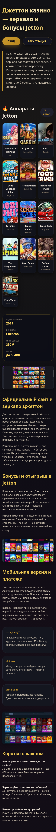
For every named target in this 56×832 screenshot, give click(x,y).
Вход (11, 41)
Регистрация (37, 41)
